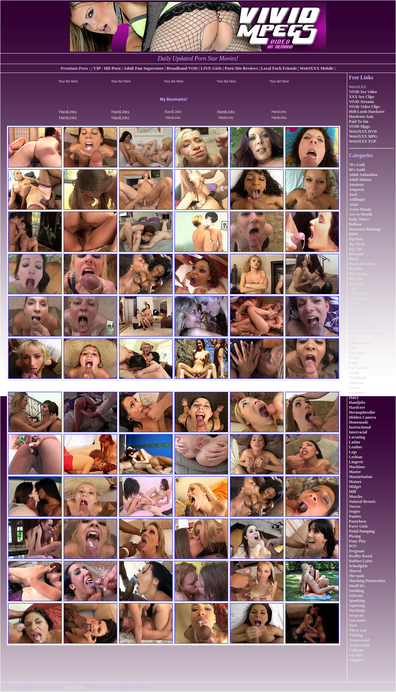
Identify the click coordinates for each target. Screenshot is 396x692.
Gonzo (354, 387)
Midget (355, 486)
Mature (355, 481)
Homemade (358, 422)
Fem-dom (357, 353)
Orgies (354, 511)
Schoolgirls (358, 566)
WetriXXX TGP (362, 141)
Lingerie (356, 462)
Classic (355, 303)
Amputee (356, 189)
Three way (358, 630)
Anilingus (357, 199)
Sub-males (357, 620)
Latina (354, 442)
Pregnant (356, 551)
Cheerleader (359, 298)
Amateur (356, 184)
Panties (355, 516)
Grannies (356, 392)
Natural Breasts (362, 501)
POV (353, 546)
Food (353, 363)
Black (353, 259)
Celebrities (358, 293)
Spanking (357, 600)
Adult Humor (360, 179)
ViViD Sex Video (363, 91)
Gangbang (357, 377)
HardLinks (68, 112)
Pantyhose (357, 521)
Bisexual (356, 254)
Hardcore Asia (361, 116)
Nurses (354, 506)
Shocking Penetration (367, 580)
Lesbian (355, 457)
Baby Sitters (359, 219)
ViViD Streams (361, 101)
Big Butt (356, 239)
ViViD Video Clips (364, 106)
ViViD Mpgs (359, 126)
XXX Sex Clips (361, 96)
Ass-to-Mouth (360, 214)
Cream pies (358, 313)
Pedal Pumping (362, 531)
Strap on (356, 615)
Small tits (357, 585)
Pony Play (357, 541)
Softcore (356, 595)
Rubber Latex (360, 561)
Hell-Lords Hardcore (366, 111)
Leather (355, 447)
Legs (353, 452)
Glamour (356, 382)
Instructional (360, 427)
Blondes (355, 268)
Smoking (356, 590)
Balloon (355, 224)
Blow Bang (358, 273)
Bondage (356, 283)
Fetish (354, 358)
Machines (357, 467)
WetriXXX (357, 87)
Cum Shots (358, 318)
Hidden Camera (362, 417)
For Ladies (358, 367)
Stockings (357, 610)
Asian (353, 204)
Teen (353, 625)
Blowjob (356, 278)
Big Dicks (357, 244)
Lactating (357, 437)
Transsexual (359, 640)
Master (355, 471)
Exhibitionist (360, 343)
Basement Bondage (365, 229)
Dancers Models (362, 328)
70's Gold (357, 164)
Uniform (356, 650)
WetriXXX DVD (363, 131)
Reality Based (360, 556)
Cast (352, 288)
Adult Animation (363, 174)
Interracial (358, 432)
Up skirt (356, 655)
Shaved (355, 571)
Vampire (356, 660)
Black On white (362, 263)
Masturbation (360, 476)
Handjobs (357, 402)
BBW (353, 234)
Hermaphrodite (362, 412)
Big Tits (355, 249)
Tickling (356, 635)
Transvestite (359, 645)
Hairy (354, 397)
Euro (353, 338)
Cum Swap (358, 323)
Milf (352, 491)
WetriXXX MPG (363, 136)
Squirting (357, 605)
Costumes (357, 308)
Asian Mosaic (360, 209)
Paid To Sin (358, 121)
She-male (356, 575)
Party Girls (358, 526)
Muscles (355, 496)
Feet (352, 348)
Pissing (355, 536)
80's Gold (357, 169)
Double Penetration (365, 333)
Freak (354, 372)
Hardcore (357, 407)
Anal (353, 194)
